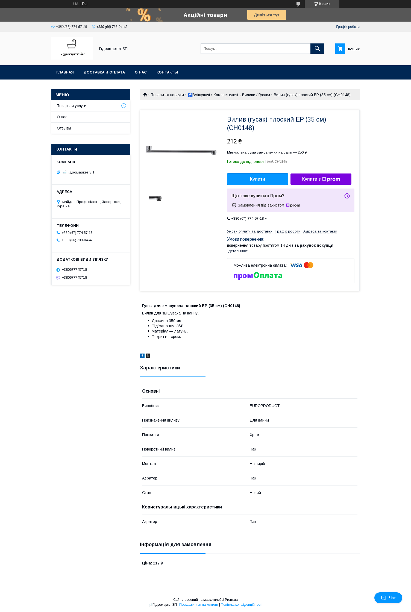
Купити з (321, 179)
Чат (388, 597)
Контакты (167, 72)
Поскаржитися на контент (198, 605)
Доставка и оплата (104, 72)
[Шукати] (317, 48)
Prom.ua (231, 600)
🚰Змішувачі (199, 95)
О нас (141, 72)
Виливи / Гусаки (256, 95)
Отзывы (64, 128)
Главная (65, 72)
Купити (257, 179)
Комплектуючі (226, 95)
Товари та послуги (167, 95)
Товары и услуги (71, 106)
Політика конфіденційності (241, 605)
